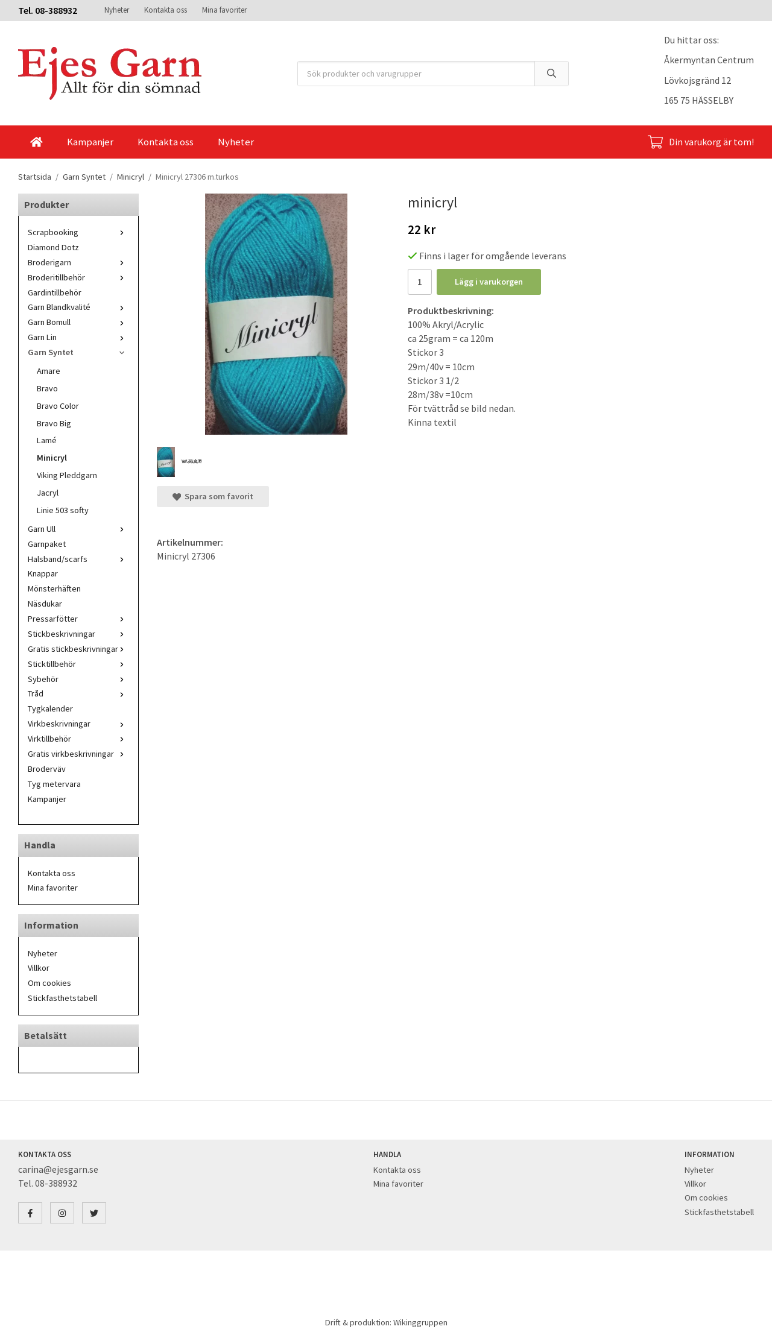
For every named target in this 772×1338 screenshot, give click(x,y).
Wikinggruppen (420, 1322)
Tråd (78, 693)
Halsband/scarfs (78, 559)
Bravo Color (58, 405)
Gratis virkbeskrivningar (78, 753)
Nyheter (116, 10)
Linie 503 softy (63, 510)
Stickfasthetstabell (62, 997)
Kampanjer (90, 141)
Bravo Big (54, 423)
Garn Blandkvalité (78, 306)
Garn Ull (78, 528)
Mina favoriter (224, 10)
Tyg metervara (54, 783)
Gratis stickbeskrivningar (78, 648)
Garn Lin (78, 337)
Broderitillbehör (78, 277)
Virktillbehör (78, 738)
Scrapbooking (78, 232)
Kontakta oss (165, 10)
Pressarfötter (78, 618)
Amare (48, 370)
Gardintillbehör (54, 292)
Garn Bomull (78, 322)
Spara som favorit (212, 496)
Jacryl (48, 492)
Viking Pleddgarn (67, 475)
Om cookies (49, 982)
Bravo (47, 388)
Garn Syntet (78, 352)
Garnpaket (47, 543)
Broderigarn (78, 262)
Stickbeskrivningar (78, 633)
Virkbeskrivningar (78, 723)
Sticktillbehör (78, 663)
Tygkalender (50, 708)
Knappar (43, 573)
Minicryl (52, 457)
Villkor (38, 967)
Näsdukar (45, 603)
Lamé (47, 440)
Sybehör (78, 679)
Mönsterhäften (54, 588)
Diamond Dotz (53, 247)
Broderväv (47, 768)
